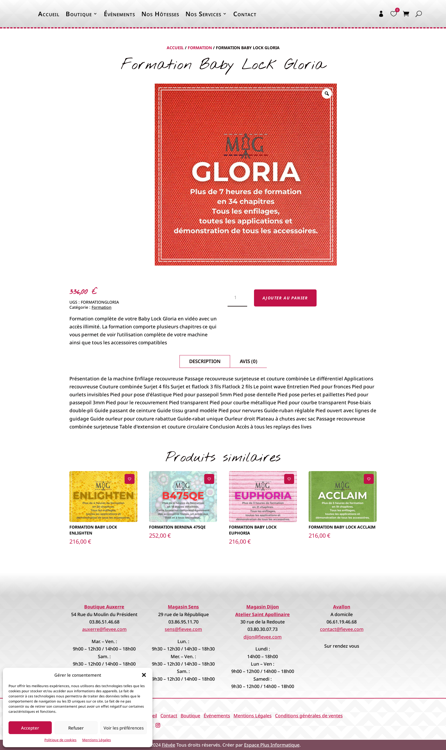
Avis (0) (248, 361)
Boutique (79, 13)
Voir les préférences (124, 728)
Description (204, 361)
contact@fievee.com (342, 629)
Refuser (76, 728)
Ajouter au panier (285, 298)
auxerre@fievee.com (104, 629)
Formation (200, 47)
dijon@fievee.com (262, 637)
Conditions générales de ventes (309, 715)
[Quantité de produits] (237, 297)
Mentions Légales (96, 739)
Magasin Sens (183, 607)
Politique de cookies (60, 739)
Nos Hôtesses (160, 13)
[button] (144, 675)
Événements (217, 715)
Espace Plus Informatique (272, 745)
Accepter (30, 728)
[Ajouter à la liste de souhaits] (130, 479)
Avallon (341, 607)
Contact (245, 13)
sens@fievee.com (183, 629)
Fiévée (168, 745)
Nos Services (203, 13)
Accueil (48, 13)
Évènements (119, 13)
